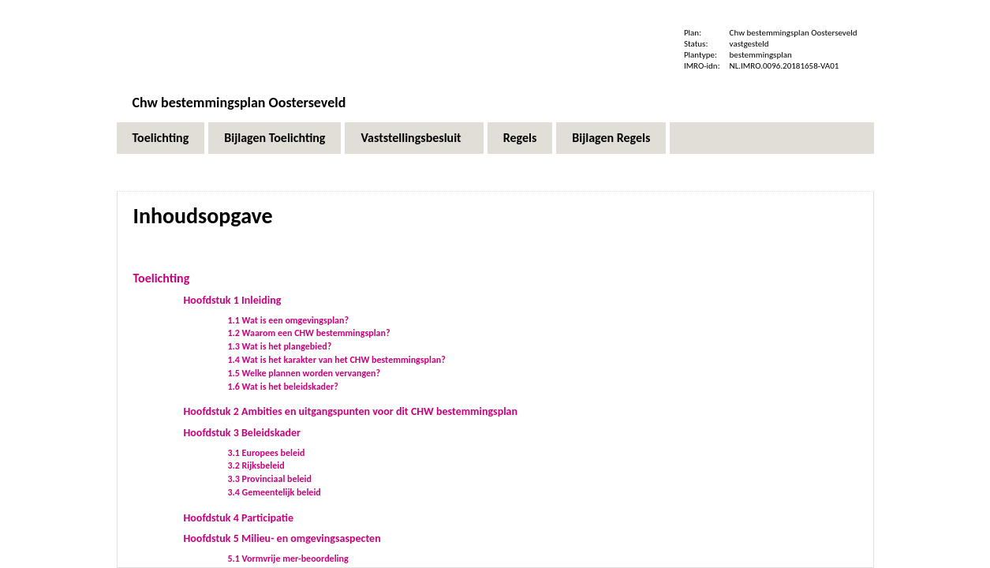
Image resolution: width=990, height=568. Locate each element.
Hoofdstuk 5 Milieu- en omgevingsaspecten (282, 538)
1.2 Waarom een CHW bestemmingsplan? (309, 332)
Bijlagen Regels (611, 137)
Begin (800, 222)
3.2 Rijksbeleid (256, 465)
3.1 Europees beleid (266, 452)
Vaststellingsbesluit (411, 137)
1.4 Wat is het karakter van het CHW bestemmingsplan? (337, 359)
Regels (520, 137)
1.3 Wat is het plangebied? (280, 346)
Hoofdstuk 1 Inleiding (233, 300)
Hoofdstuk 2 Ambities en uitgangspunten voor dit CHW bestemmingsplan (351, 411)
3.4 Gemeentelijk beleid (274, 492)
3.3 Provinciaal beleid (270, 478)
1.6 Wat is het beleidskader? (283, 386)
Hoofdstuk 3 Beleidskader (242, 432)
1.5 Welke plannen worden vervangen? (304, 373)
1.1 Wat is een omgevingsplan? (288, 320)
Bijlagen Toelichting (274, 137)
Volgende (827, 222)
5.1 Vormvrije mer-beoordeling (288, 558)
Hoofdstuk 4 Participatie (239, 518)
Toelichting (161, 137)
